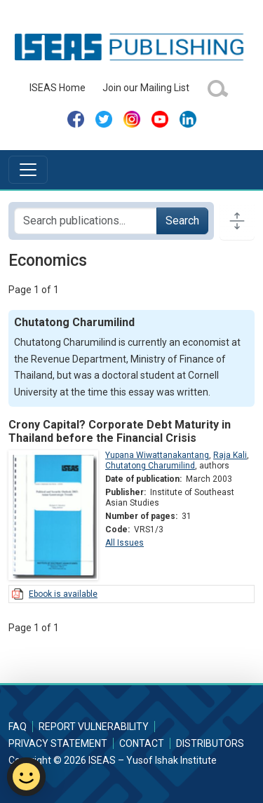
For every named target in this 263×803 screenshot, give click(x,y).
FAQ (17, 726)
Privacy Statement (57, 743)
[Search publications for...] (85, 221)
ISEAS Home (57, 87)
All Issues (124, 543)
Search (182, 220)
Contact (141, 743)
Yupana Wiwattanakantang (157, 455)
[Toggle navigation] (28, 170)
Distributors (210, 743)
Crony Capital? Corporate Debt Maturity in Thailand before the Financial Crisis (119, 431)
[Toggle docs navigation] (237, 221)
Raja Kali (230, 455)
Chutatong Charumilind (150, 466)
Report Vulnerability (94, 726)
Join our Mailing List (145, 87)
